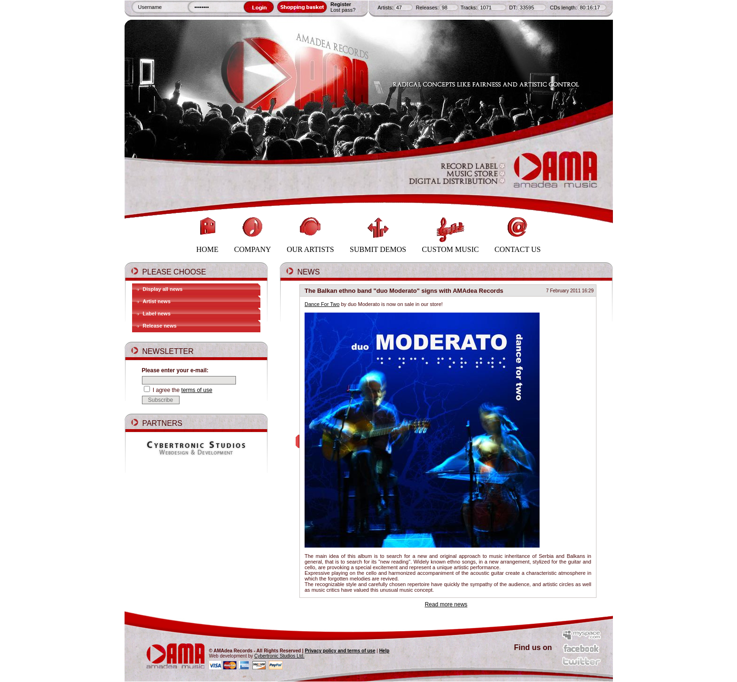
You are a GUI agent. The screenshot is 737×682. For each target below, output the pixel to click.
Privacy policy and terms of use (340, 650)
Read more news (446, 604)
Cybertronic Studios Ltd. (279, 655)
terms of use (196, 390)
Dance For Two (322, 304)
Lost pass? (342, 10)
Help (384, 650)
